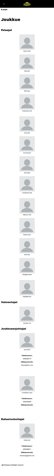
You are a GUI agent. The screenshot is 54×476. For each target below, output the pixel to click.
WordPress (16, 474)
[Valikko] (4, 4)
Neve (3, 474)
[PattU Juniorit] (27, 3)
